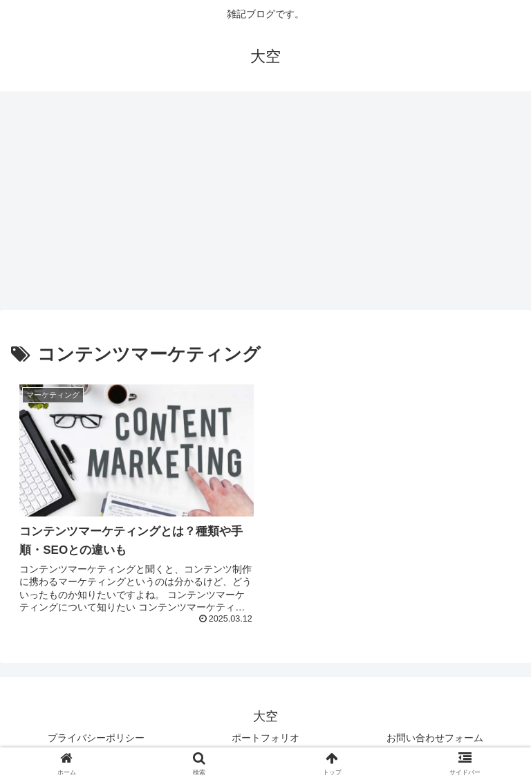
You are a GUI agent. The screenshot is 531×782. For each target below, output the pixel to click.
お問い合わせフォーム (434, 737)
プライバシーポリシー (96, 737)
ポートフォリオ (265, 737)
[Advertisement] (265, 204)
